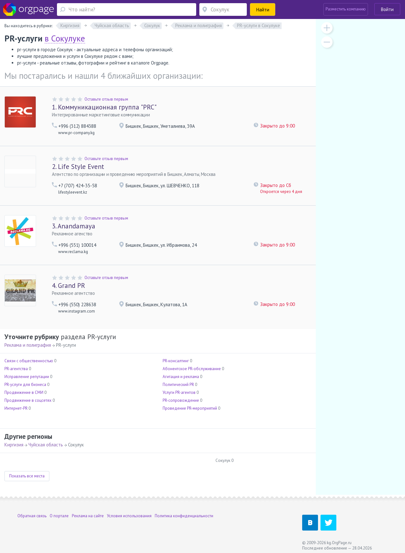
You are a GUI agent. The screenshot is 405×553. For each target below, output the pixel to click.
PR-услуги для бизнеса (25, 384)
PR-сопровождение (181, 400)
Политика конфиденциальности (184, 516)
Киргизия (13, 445)
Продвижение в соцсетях (28, 400)
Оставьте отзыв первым (106, 99)
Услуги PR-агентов (179, 392)
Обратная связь (32, 516)
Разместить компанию (346, 9)
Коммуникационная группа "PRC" (104, 107)
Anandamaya (73, 226)
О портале (59, 516)
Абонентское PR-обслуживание (192, 368)
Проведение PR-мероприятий (190, 408)
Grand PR (68, 285)
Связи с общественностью (28, 360)
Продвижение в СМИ (23, 392)
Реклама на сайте (88, 516)
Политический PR (178, 384)
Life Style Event (78, 166)
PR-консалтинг (176, 360)
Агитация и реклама (181, 376)
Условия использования (129, 516)
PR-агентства (16, 368)
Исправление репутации (26, 376)
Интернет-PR (16, 408)
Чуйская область (45, 445)
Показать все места (27, 476)
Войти (387, 9)
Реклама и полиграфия (27, 345)
